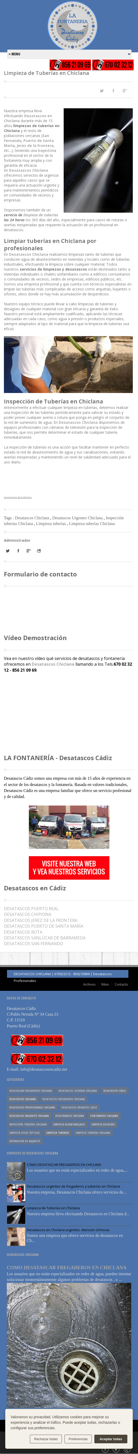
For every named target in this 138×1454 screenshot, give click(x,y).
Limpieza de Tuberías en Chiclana (53, 1208)
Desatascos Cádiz (114, 1091)
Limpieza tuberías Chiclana (92, 523)
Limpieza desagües (103, 1124)
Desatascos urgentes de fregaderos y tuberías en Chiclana (73, 1186)
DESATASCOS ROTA (23, 932)
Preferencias (78, 1439)
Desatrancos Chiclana (69, 1116)
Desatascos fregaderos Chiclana (63, 1099)
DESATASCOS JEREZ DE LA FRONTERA (40, 920)
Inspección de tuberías (18, 497)
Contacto (121, 984)
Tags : (9, 518)
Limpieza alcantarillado (69, 1124)
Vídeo (105, 984)
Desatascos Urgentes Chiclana (77, 518)
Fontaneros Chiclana (104, 1116)
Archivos (89, 984)
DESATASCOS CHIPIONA (27, 914)
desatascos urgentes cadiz (79, 1107)
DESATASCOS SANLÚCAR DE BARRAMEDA (45, 938)
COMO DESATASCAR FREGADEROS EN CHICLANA (64, 1164)
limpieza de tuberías (40, 214)
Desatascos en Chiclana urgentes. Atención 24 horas (68, 1229)
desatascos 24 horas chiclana (77, 1091)
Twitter (117, 1450)
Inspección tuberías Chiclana (28, 1124)
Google (128, 1450)
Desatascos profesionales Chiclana (32, 1107)
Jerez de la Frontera (35, 145)
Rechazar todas (46, 1439)
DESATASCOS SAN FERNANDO (33, 943)
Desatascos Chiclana (28, 170)
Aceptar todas (111, 1439)
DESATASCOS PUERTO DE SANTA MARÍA (43, 926)
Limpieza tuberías (51, 523)
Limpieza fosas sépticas (24, 1133)
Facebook (106, 1450)
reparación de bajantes (24, 1141)
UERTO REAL (31, 908)
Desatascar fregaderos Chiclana (30, 1091)
